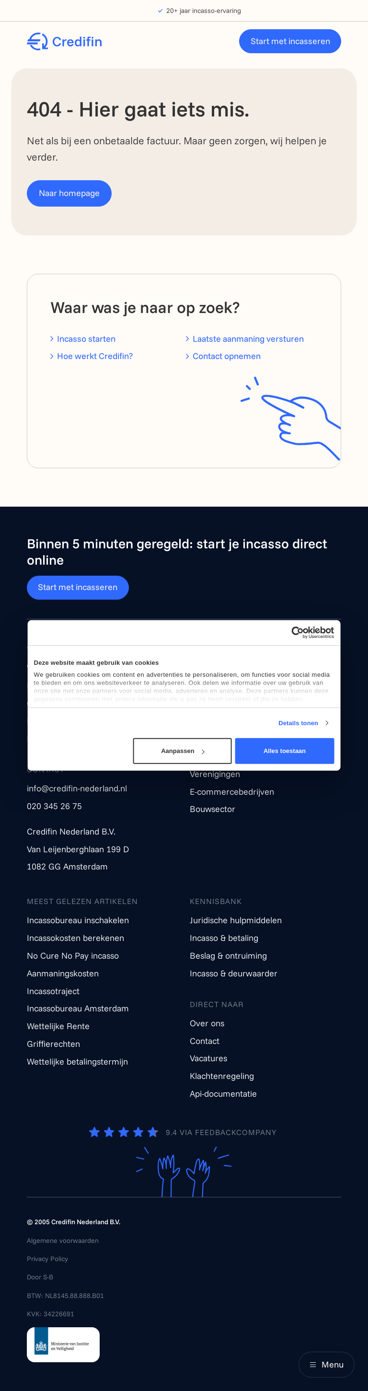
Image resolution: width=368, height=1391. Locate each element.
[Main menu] (327, 1365)
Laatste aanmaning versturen (248, 338)
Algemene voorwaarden (63, 1240)
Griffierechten (53, 1043)
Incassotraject (53, 991)
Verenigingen (215, 773)
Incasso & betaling (224, 937)
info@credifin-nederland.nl (77, 788)
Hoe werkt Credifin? (95, 355)
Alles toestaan (285, 750)
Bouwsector (212, 808)
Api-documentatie (223, 1093)
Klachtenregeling (222, 1075)
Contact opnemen (227, 355)
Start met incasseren (290, 40)
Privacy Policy (47, 1258)
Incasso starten (86, 338)
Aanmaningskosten (63, 973)
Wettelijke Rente (58, 1026)
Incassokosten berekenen (75, 937)
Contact (204, 1040)
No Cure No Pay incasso (73, 955)
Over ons (207, 1023)
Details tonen (298, 723)
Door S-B (40, 1277)
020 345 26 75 (54, 805)
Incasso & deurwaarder (233, 973)
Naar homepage (69, 192)
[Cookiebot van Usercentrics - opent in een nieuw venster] (292, 632)
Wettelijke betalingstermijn (77, 1061)
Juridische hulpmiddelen (236, 920)
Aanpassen (182, 750)
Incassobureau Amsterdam (78, 1008)
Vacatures (208, 1058)
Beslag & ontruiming (228, 955)
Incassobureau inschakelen (78, 920)
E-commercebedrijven (232, 791)
